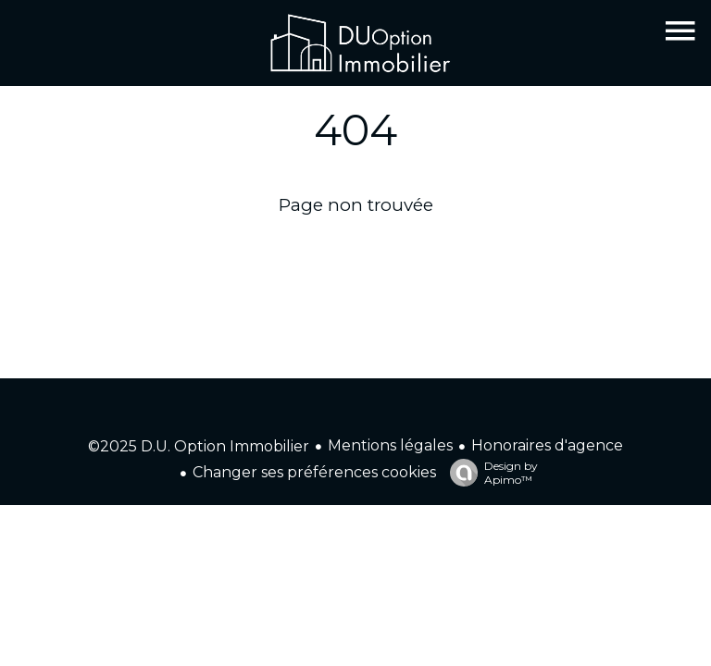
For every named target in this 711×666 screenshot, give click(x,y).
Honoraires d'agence (547, 445)
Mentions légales (390, 445)
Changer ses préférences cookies (314, 472)
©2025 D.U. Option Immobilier (198, 446)
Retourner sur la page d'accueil (356, 251)
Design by (489, 473)
